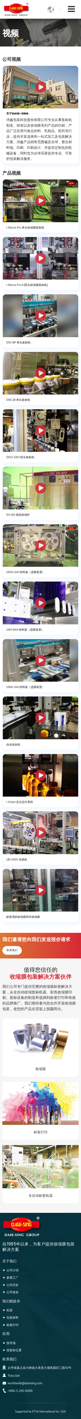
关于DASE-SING (17, 113)
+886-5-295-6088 (20, 1390)
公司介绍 (12, 1270)
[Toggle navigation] (71, 8)
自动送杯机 (13, 744)
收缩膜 (40, 1068)
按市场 (11, 1343)
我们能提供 (11, 1301)
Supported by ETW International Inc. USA (40, 1411)
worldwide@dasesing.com (25, 1383)
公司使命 (12, 1292)
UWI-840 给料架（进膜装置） (25, 629)
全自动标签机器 (41, 1195)
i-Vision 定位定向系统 (19, 802)
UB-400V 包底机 (16, 859)
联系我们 (9, 1359)
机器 (9, 1310)
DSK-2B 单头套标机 (18, 399)
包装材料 (12, 1317)
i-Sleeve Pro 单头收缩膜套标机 (25, 227)
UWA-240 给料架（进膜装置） (25, 687)
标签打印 (41, 1132)
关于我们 (9, 1261)
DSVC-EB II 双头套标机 (20, 457)
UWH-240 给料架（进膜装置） (25, 572)
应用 (6, 1333)
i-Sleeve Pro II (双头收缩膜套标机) (27, 285)
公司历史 (12, 1285)
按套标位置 (14, 1350)
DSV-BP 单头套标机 (18, 342)
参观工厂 (12, 1277)
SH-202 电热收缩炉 (18, 514)
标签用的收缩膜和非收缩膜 (23, 916)
